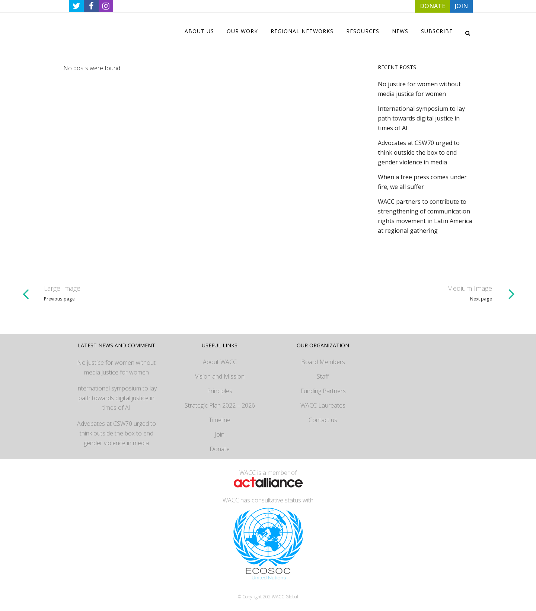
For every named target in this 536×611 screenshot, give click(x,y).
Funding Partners (323, 391)
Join (219, 434)
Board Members (323, 362)
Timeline (219, 420)
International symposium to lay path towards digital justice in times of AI (421, 118)
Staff (323, 376)
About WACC (220, 362)
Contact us (323, 420)
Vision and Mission (220, 376)
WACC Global (285, 597)
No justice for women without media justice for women (116, 367)
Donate (220, 449)
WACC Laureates (322, 405)
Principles (219, 391)
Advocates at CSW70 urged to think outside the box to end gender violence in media (419, 152)
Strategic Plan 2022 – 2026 (220, 405)
